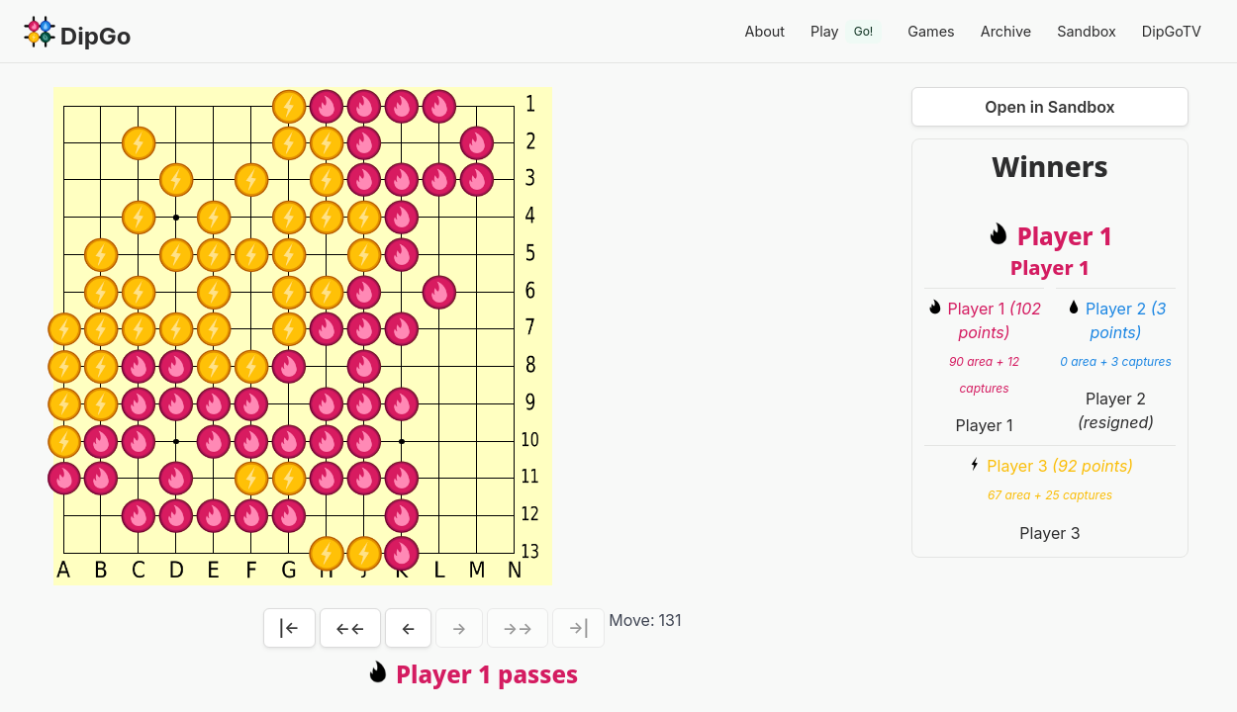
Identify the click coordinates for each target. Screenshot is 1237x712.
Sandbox (1086, 31)
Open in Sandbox (1049, 107)
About (764, 31)
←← (350, 628)
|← (289, 628)
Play (846, 32)
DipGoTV (1171, 31)
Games (930, 31)
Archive (1006, 31)
